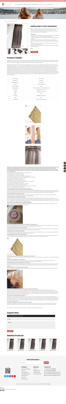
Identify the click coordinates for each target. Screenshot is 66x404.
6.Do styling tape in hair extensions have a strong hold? (16, 178)
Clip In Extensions (28, 4)
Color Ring (23, 377)
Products (8, 21)
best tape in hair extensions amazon (15, 307)
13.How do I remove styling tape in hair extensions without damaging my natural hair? (21, 185)
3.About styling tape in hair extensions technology (15, 174)
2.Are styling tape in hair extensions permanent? (15, 173)
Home (5, 21)
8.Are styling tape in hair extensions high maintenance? (16, 180)
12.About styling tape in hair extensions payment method (16, 184)
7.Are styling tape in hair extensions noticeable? (15, 179)
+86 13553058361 (53, 370)
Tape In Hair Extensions (18, 4)
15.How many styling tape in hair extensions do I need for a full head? (18, 188)
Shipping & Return (36, 370)
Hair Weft (24, 4)
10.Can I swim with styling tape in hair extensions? (15, 182)
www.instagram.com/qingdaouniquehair (53, 373)
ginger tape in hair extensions (26, 307)
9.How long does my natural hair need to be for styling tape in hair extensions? (20, 181)
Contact (51, 4)
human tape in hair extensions (37, 307)
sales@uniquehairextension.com (54, 372)
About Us (46, 4)
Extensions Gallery (36, 372)
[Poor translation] (3, 390)
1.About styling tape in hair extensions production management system (19, 172)
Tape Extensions (41, 4)
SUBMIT (47, 362)
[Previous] (7, 36)
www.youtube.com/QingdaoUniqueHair (53, 375)
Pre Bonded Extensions (35, 4)
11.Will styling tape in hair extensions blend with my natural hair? (18, 183)
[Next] (27, 36)
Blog (48, 4)
